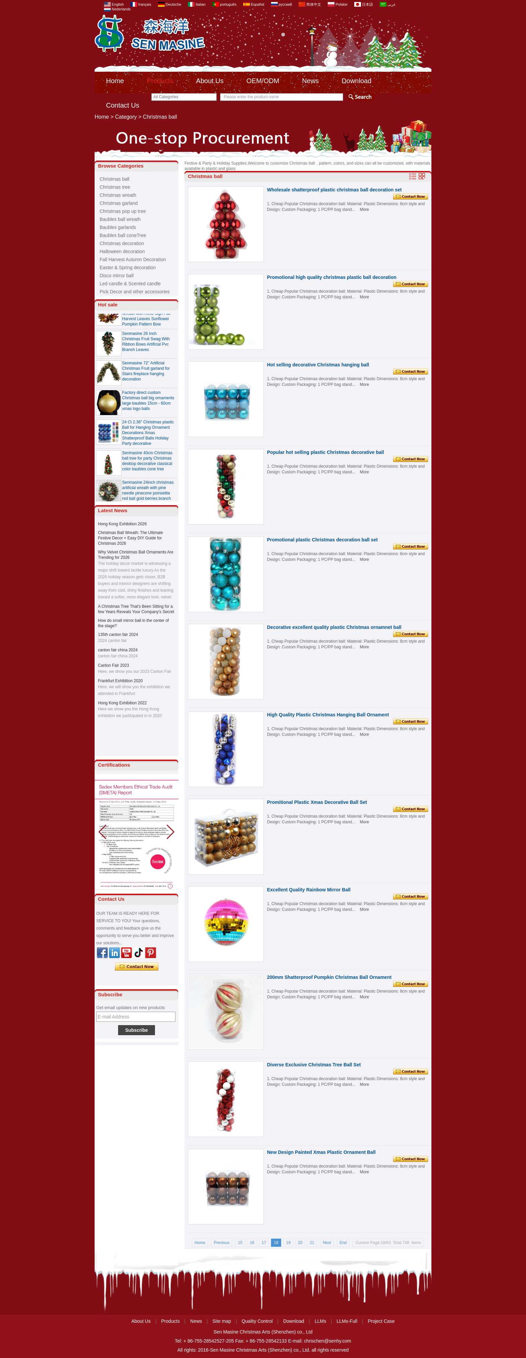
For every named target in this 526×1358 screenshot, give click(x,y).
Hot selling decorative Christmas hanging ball (318, 364)
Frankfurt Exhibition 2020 (120, 680)
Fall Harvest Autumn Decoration (133, 259)
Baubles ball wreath (120, 219)
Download (356, 80)
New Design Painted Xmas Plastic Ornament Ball (321, 1152)
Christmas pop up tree (123, 211)
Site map (222, 1321)
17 (264, 1242)
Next (327, 1242)
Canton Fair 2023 (113, 665)
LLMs (320, 1321)
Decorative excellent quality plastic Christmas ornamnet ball (334, 627)
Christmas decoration (122, 243)
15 (240, 1242)
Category (126, 117)
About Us (209, 80)
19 (288, 1242)
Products (160, 80)
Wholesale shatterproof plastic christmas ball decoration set (334, 189)
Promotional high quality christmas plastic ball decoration (332, 277)
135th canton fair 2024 (118, 634)
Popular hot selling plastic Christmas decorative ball (325, 452)
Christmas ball (114, 179)
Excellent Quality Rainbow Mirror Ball (309, 889)
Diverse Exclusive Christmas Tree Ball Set (314, 1064)
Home (115, 80)
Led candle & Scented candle (130, 283)
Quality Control (257, 1321)
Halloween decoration (122, 251)
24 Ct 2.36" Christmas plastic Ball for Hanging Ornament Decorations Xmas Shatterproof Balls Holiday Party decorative (148, 435)
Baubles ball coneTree (123, 235)
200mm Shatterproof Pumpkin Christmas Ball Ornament (329, 977)
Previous (221, 1242)
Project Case (381, 1321)
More (364, 209)
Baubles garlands (118, 227)
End (343, 1242)
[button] (170, 832)
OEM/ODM (263, 80)
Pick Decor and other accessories (135, 291)
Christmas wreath (118, 195)
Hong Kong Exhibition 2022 (122, 703)
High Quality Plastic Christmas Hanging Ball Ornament (328, 714)
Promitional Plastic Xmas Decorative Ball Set (317, 802)
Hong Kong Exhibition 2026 (122, 524)
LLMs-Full (347, 1321)
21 (312, 1242)
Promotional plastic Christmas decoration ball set (322, 539)
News (310, 80)
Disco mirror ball (117, 275)
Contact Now (136, 966)
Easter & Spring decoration (128, 267)
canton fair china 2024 (118, 650)
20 (300, 1242)
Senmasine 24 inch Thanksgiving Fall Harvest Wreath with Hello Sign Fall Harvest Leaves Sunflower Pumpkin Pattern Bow (146, 316)
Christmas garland (119, 203)
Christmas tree (115, 187)
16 (252, 1242)
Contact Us (122, 105)
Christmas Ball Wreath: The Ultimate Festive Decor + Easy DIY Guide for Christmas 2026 (130, 538)
